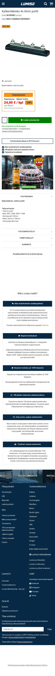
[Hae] (45, 3)
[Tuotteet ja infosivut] (4, 4)
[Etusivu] (28, 4)
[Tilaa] (49, 635)
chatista (45, 325)
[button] (27, 141)
